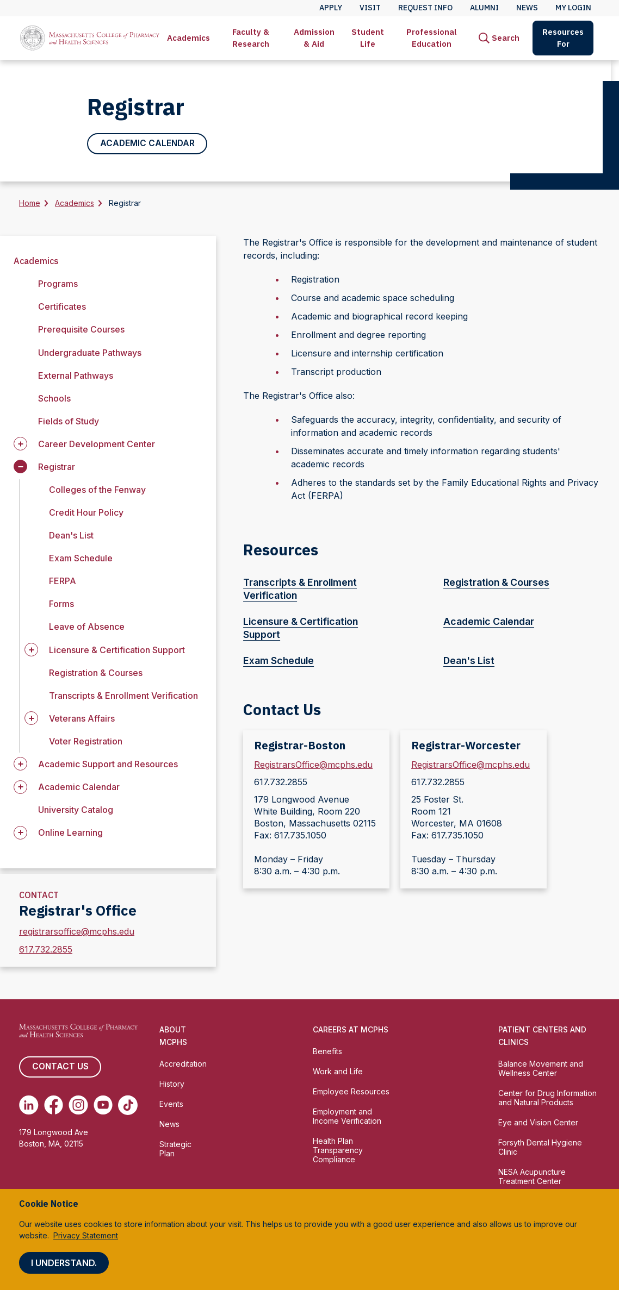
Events (171, 1104)
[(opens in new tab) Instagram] (78, 1105)
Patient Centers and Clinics (542, 1036)
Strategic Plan (175, 1149)
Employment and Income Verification (347, 1116)
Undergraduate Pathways (89, 352)
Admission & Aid (314, 38)
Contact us (60, 1067)
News (169, 1124)
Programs (58, 284)
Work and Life (338, 1071)
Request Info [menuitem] (425, 7)
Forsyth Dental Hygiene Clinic (540, 1147)
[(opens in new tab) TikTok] (128, 1105)
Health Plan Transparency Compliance (338, 1150)
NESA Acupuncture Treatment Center (532, 1176)
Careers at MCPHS (350, 1030)
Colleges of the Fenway (97, 490)
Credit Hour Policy (86, 513)
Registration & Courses (96, 672)
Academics (188, 38)
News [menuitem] (527, 7)
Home (29, 203)
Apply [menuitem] (330, 7)
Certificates (62, 307)
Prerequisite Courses (81, 329)
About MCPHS (173, 1036)
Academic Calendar (147, 144)
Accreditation (183, 1064)
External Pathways (75, 375)
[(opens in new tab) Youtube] (103, 1105)
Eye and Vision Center (538, 1123)
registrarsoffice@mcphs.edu (76, 931)
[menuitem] (188, 38)
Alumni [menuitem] (484, 7)
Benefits (327, 1051)
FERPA (62, 581)
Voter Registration (85, 741)
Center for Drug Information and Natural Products (547, 1098)
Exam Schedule (81, 558)
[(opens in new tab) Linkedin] (29, 1105)
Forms (61, 604)
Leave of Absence (87, 627)
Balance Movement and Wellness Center (540, 1069)
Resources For (563, 38)
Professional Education (431, 38)
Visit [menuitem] (370, 7)
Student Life (367, 38)
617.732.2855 (45, 949)
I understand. (64, 1262)
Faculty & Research (250, 38)
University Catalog (75, 810)
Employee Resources (351, 1092)
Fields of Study (68, 421)
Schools (54, 398)
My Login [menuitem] (573, 7)
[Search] (499, 38)
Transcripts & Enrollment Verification (123, 695)
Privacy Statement (85, 1235)
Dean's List (71, 535)
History (171, 1084)
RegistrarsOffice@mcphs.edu (313, 764)
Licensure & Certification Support (321, 628)
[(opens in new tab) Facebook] (54, 1105)
